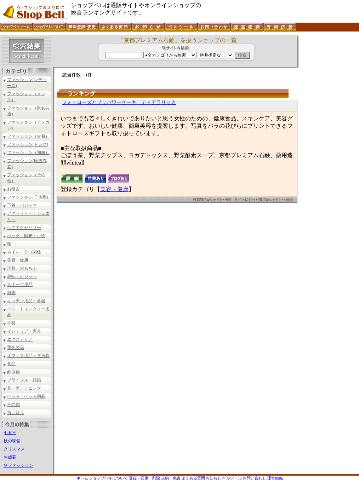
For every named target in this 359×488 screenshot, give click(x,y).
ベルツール (232, 478)
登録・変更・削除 (144, 478)
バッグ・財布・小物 (26, 235)
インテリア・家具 (24, 331)
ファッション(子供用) (27, 197)
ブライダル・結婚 (24, 380)
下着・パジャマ (22, 205)
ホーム (82, 478)
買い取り (15, 412)
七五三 (10, 432)
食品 (11, 363)
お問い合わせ (254, 478)
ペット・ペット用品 (26, 396)
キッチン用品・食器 (26, 300)
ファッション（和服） (28, 152)
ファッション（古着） (28, 136)
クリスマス (14, 449)
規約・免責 (171, 478)
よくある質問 (193, 478)
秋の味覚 (12, 440)
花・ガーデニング (24, 388)
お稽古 (13, 188)
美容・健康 (17, 260)
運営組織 (275, 478)
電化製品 (15, 347)
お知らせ (213, 478)
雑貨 (11, 292)
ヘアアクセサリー (24, 227)
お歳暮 (10, 457)
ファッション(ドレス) (27, 144)
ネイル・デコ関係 (24, 251)
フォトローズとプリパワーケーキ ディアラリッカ (119, 102)
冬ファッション (18, 465)
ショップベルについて (108, 478)
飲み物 (13, 371)
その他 (13, 404)
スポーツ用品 (20, 284)
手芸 (11, 323)
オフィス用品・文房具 (28, 355)
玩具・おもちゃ (22, 268)
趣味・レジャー (22, 276)
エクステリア (20, 339)
